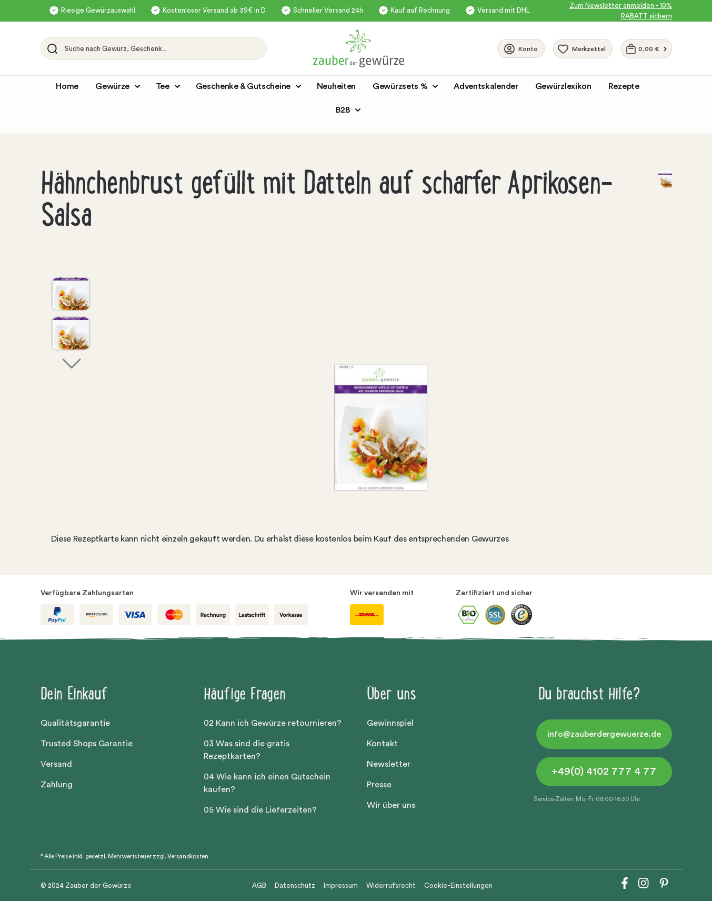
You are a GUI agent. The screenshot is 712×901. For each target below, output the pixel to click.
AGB (259, 885)
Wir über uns (391, 805)
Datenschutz (295, 885)
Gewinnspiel (390, 723)
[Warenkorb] (646, 48)
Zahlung (57, 784)
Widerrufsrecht (391, 885)
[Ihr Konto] (521, 48)
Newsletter (388, 764)
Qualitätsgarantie (75, 723)
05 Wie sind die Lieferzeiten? (260, 810)
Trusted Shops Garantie (87, 743)
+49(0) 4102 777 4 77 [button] (603, 771)
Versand (56, 764)
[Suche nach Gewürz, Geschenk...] (162, 48)
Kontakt (382, 743)
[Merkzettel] (583, 48)
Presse (379, 784)
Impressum (341, 885)
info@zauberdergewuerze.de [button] (604, 734)
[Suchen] (50, 48)
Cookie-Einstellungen (458, 885)
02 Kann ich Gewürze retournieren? (273, 723)
